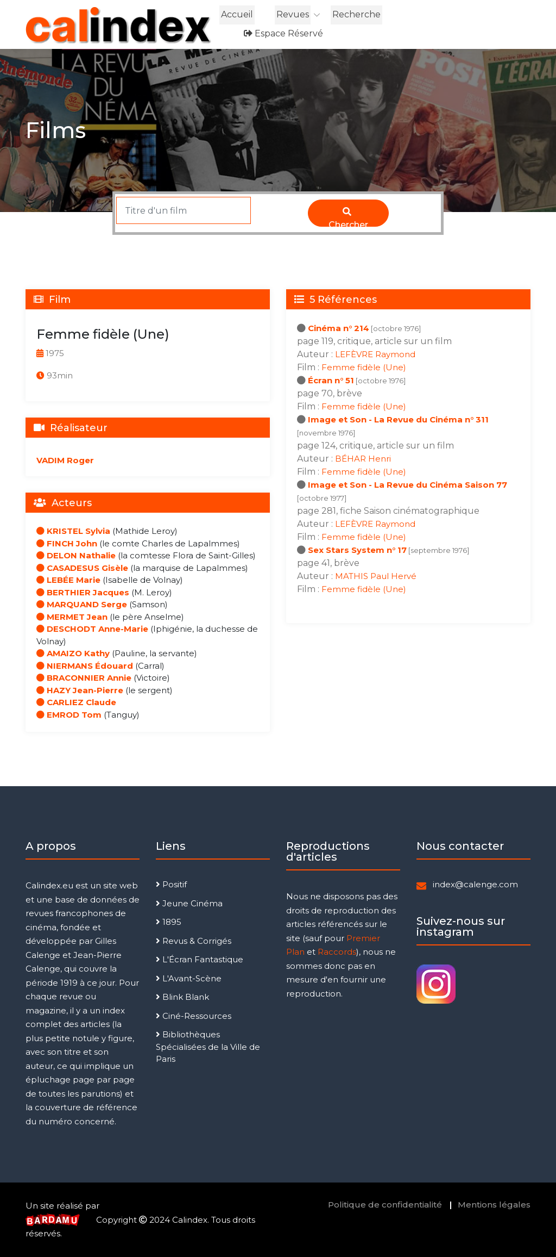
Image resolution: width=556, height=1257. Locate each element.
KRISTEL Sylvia (73, 531)
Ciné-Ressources (193, 1016)
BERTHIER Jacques (82, 592)
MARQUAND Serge (81, 604)
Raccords (337, 952)
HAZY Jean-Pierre (79, 690)
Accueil (237, 14)
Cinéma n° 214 (338, 328)
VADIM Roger (65, 460)
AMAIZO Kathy (73, 653)
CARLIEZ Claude (76, 702)
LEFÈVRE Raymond (375, 354)
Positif (171, 884)
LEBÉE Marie (68, 580)
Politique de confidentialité (385, 1204)
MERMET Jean (72, 617)
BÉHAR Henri (363, 458)
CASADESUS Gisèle (82, 568)
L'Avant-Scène (189, 978)
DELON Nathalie (76, 555)
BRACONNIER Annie (83, 678)
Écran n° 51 (331, 380)
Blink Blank (182, 997)
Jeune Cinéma (189, 903)
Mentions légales (494, 1204)
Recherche (356, 14)
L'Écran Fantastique (199, 959)
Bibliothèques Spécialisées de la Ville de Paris (208, 1046)
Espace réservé (283, 33)
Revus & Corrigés (193, 941)
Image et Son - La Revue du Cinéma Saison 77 (407, 485)
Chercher (348, 217)
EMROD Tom (69, 715)
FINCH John (66, 543)
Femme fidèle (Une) (363, 367)
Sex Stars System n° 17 (357, 550)
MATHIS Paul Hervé (375, 576)
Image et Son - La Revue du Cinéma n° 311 (398, 419)
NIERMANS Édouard (84, 666)
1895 (168, 922)
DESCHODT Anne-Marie (92, 629)
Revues (292, 14)
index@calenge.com (475, 884)
